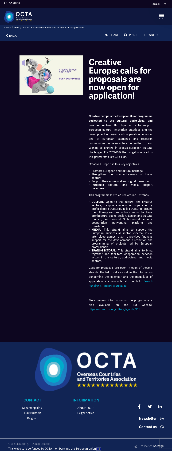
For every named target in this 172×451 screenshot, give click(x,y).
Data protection (41, 444)
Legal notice (86, 413)
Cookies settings (18, 444)
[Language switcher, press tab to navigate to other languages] (159, 4)
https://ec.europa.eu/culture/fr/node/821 (114, 309)
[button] (12, 3)
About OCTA (86, 408)
